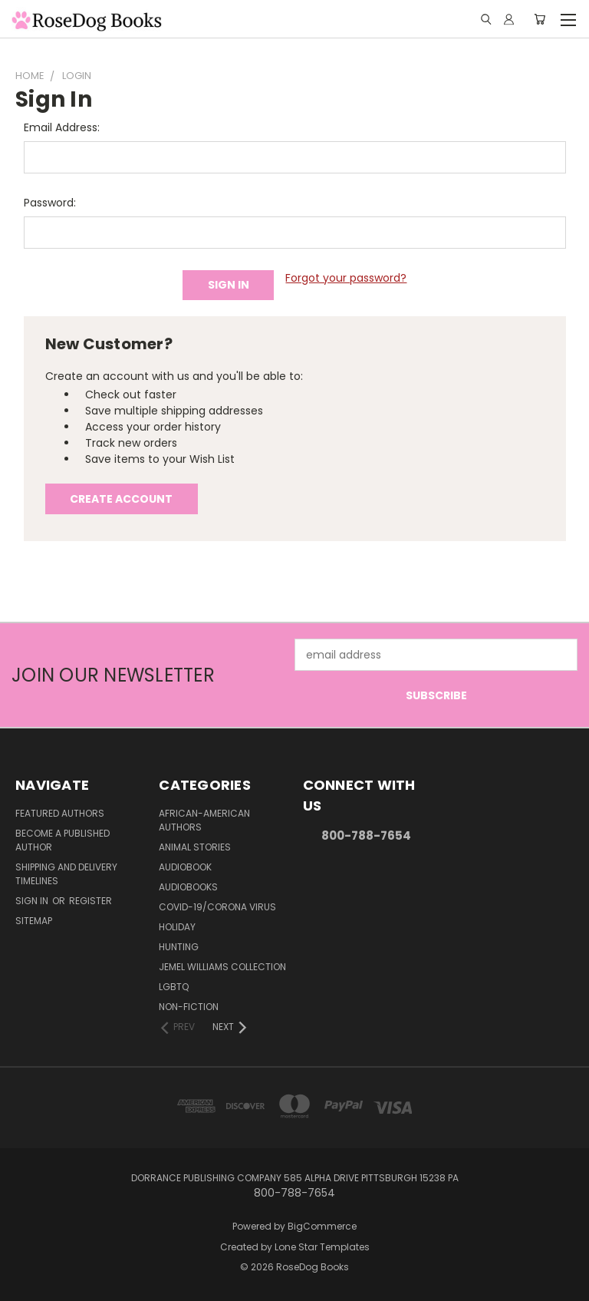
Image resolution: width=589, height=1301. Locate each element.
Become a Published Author (62, 840)
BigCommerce (322, 1226)
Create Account (121, 499)
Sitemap (33, 920)
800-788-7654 (366, 835)
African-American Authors (204, 820)
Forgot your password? (345, 278)
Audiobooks (188, 886)
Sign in (33, 900)
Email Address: (62, 127)
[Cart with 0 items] (539, 19)
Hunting (179, 946)
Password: (50, 202)
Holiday (177, 926)
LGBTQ (174, 986)
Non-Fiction (189, 1006)
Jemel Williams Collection (222, 966)
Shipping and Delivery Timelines (66, 873)
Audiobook (185, 866)
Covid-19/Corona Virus (217, 906)
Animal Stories (195, 847)
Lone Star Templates (322, 1246)
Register (90, 900)
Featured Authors (59, 813)
